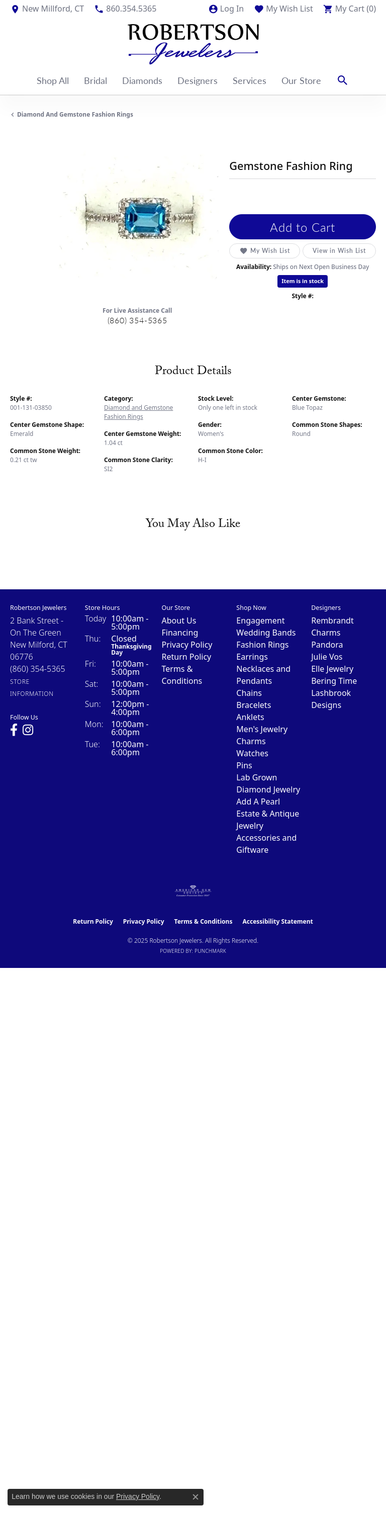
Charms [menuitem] (250, 741)
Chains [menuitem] (249, 692)
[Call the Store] (37, 668)
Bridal (95, 80)
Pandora (327, 644)
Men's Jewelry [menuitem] (261, 729)
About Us (179, 620)
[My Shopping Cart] (349, 8)
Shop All (53, 80)
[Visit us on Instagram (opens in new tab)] (28, 730)
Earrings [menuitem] (252, 656)
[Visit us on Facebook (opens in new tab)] (14, 730)
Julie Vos (326, 656)
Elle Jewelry (332, 668)
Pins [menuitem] (244, 765)
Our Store (301, 80)
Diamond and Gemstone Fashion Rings (75, 114)
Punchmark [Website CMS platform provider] (210, 950)
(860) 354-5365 (137, 320)
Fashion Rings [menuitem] (262, 644)
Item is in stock (302, 281)
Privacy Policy (187, 644)
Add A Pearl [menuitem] (258, 801)
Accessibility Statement (277, 921)
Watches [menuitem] (252, 753)
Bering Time (334, 680)
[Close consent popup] (195, 1497)
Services (249, 80)
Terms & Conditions (203, 921)
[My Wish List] (283, 8)
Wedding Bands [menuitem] (266, 632)
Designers (197, 80)
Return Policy (187, 656)
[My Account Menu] (226, 8)
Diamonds (142, 80)
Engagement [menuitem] (260, 620)
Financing (180, 632)
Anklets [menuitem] (250, 717)
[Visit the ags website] (193, 891)
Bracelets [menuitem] (253, 704)
